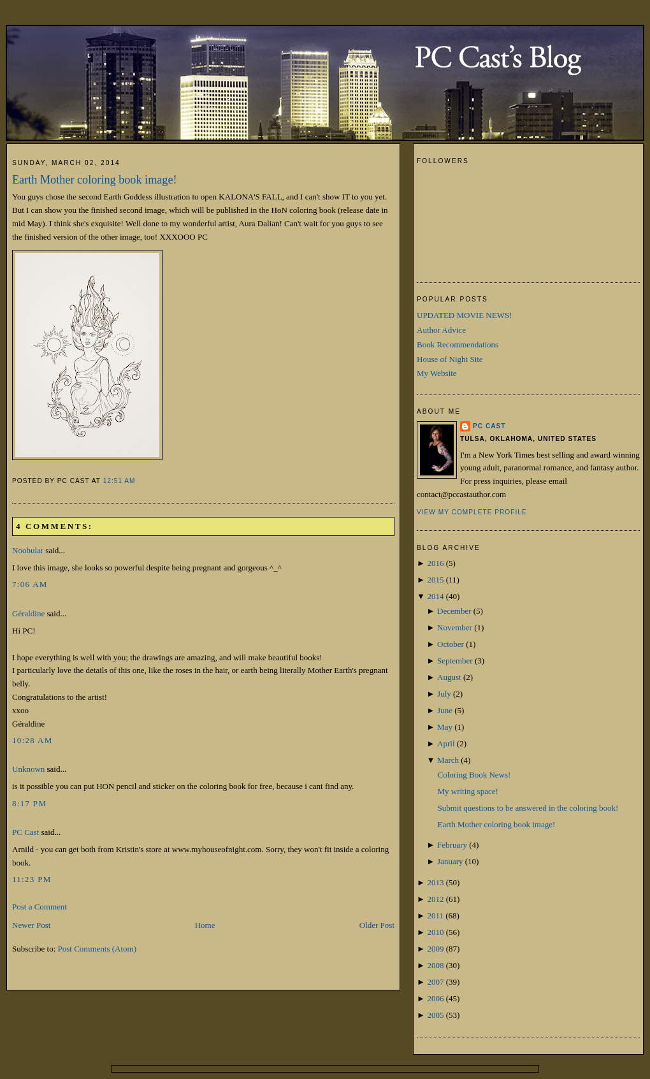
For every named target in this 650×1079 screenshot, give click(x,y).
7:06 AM (30, 584)
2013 (435, 882)
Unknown (28, 769)
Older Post (376, 925)
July (444, 694)
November (454, 627)
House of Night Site (450, 359)
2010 (435, 932)
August (449, 677)
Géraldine (28, 613)
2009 (435, 948)
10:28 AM (32, 740)
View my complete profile (472, 512)
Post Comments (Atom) (97, 948)
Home (205, 925)
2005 (435, 1015)
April (445, 743)
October (450, 644)
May (444, 727)
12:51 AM (119, 480)
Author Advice (441, 330)
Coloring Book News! (473, 774)
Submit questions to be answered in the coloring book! (527, 808)
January (450, 861)
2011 (435, 915)
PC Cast (25, 832)
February (452, 845)
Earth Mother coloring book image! (94, 179)
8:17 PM (29, 803)
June (444, 710)
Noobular (27, 550)
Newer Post (31, 925)
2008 (435, 965)
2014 (435, 596)
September (455, 660)
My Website (437, 373)
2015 (435, 579)
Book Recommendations (457, 344)
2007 (435, 982)
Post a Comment (39, 906)
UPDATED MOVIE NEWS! (464, 315)
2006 (435, 998)
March (448, 760)
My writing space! (467, 791)
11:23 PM (32, 879)
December (454, 611)
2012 (435, 899)
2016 (435, 563)
